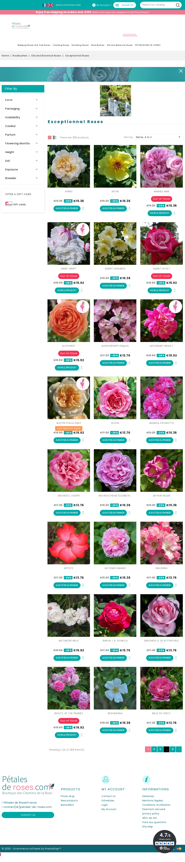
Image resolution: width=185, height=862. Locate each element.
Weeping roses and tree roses (34, 46)
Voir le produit (160, 214)
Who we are (149, 823)
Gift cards (19, 205)
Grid (49, 138)
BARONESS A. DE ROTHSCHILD (161, 645)
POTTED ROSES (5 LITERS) (147, 46)
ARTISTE (69, 572)
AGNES (69, 192)
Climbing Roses (61, 46)
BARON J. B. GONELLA (115, 645)
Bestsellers (67, 810)
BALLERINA (162, 572)
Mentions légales (152, 806)
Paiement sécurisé (154, 814)
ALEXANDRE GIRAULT (162, 348)
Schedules (108, 806)
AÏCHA (115, 192)
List (54, 139)
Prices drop (68, 801)
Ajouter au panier (67, 210)
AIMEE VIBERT (68, 270)
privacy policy (151, 819)
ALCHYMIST (69, 348)
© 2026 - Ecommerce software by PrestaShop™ (31, 854)
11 (173, 754)
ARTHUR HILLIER (161, 498)
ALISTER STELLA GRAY (68, 425)
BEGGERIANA (115, 718)
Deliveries (148, 801)
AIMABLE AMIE (162, 192)
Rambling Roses (80, 46)
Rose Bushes (97, 46)
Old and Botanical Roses (120, 46)
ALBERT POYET (161, 270)
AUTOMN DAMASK (115, 572)
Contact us (28, 820)
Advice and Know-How (68, 5)
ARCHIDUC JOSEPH (69, 498)
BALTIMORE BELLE (69, 645)
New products (69, 806)
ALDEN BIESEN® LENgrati (115, 348)
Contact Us (109, 801)
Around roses (129, 36)
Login (105, 810)
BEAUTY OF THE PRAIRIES (68, 718)
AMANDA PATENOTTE (161, 425)
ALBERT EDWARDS (115, 270)
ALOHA (115, 425)
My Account (109, 814)
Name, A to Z (159, 138)
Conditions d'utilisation (156, 810)
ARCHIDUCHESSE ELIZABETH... (115, 498)
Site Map (147, 832)
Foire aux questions (154, 827)
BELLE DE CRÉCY (161, 718)
